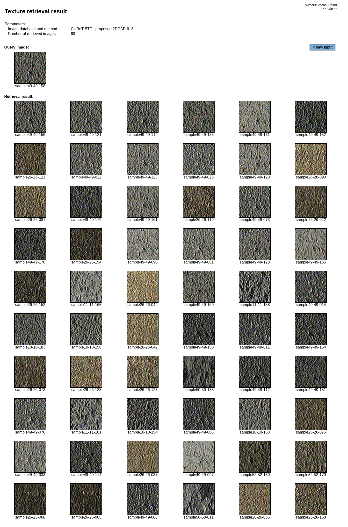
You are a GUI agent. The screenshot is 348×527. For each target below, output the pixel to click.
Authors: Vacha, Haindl (321, 5)
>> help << (330, 8)
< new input (322, 47)
